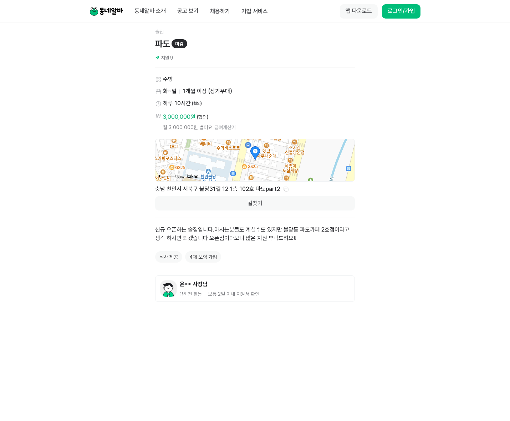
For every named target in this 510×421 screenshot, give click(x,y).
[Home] (106, 11)
